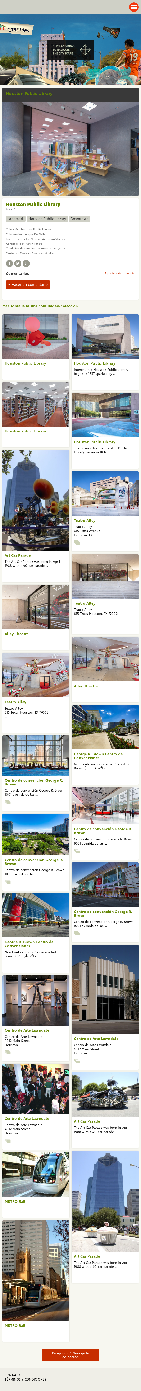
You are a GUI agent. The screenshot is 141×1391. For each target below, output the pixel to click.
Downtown (80, 219)
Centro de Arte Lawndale (96, 1038)
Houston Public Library (47, 219)
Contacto (13, 1375)
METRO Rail (15, 1201)
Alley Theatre (16, 634)
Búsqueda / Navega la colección (70, 1355)
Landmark (16, 219)
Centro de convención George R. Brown (34, 782)
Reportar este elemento (119, 273)
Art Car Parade (18, 555)
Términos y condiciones (25, 1379)
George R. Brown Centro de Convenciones (98, 756)
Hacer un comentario (30, 284)
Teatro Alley (85, 520)
